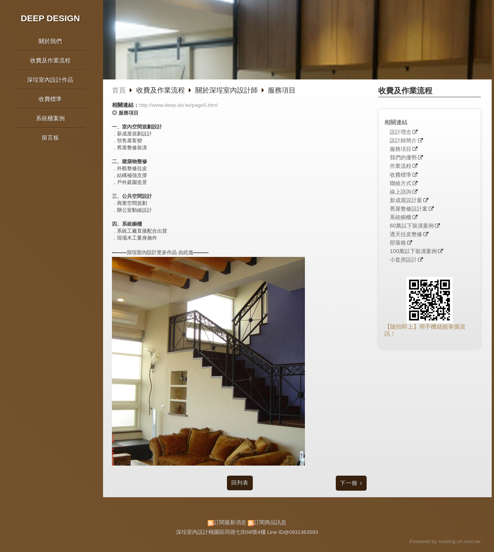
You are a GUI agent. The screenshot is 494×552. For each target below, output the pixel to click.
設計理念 (400, 132)
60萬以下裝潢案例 (412, 226)
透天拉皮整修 (406, 234)
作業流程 (400, 166)
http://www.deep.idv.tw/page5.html (178, 105)
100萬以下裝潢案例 (413, 251)
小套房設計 (403, 260)
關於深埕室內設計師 (226, 90)
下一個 (348, 483)
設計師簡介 (403, 140)
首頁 (119, 90)
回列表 (240, 483)
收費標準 (400, 175)
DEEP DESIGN (50, 18)
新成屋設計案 (406, 200)
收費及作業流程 (161, 90)
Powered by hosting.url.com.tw (444, 541)
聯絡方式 (400, 183)
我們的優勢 (403, 157)
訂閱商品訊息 (270, 522)
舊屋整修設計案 (409, 209)
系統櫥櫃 (400, 217)
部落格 (398, 243)
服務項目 (400, 149)
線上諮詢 (400, 192)
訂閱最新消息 (230, 522)
